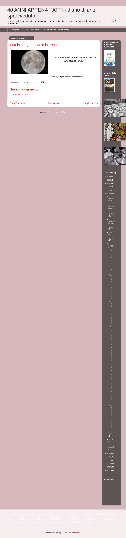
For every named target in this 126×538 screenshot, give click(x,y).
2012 (109, 194)
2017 (109, 183)
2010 (109, 457)
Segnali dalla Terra (31, 30)
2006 (109, 470)
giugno (111, 238)
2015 (109, 187)
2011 (109, 453)
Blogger (77, 533)
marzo (111, 439)
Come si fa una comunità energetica (58, 30)
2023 (109, 176)
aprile (111, 434)
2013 (109, 190)
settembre (111, 222)
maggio (111, 246)
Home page (14, 30)
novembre (111, 207)
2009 (109, 460)
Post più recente (17, 103)
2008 (109, 464)
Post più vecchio (90, 103)
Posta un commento (21, 94)
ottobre (111, 214)
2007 (109, 467)
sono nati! (110, 426)
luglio (111, 232)
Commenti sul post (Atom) (57, 112)
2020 (109, 180)
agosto (111, 227)
